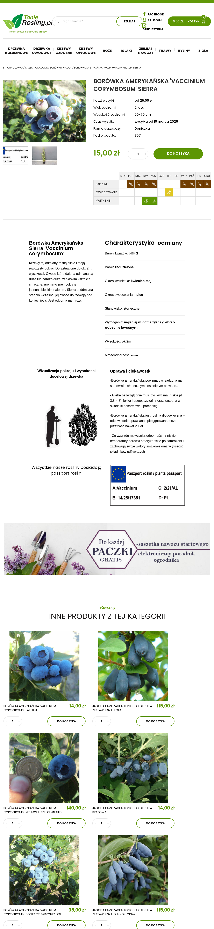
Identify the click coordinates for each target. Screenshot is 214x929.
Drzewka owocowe (41, 51)
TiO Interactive (202, 912)
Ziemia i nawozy (146, 51)
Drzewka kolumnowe (16, 51)
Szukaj (129, 22)
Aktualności (70, 859)
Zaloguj (152, 20)
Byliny (184, 51)
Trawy (165, 51)
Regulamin (192, 862)
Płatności (191, 893)
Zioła (203, 51)
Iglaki (126, 51)
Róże (107, 51)
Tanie (37, 19)
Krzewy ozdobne (64, 51)
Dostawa (191, 900)
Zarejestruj (152, 28)
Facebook (153, 14)
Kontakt (68, 871)
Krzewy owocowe (86, 51)
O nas (64, 847)
